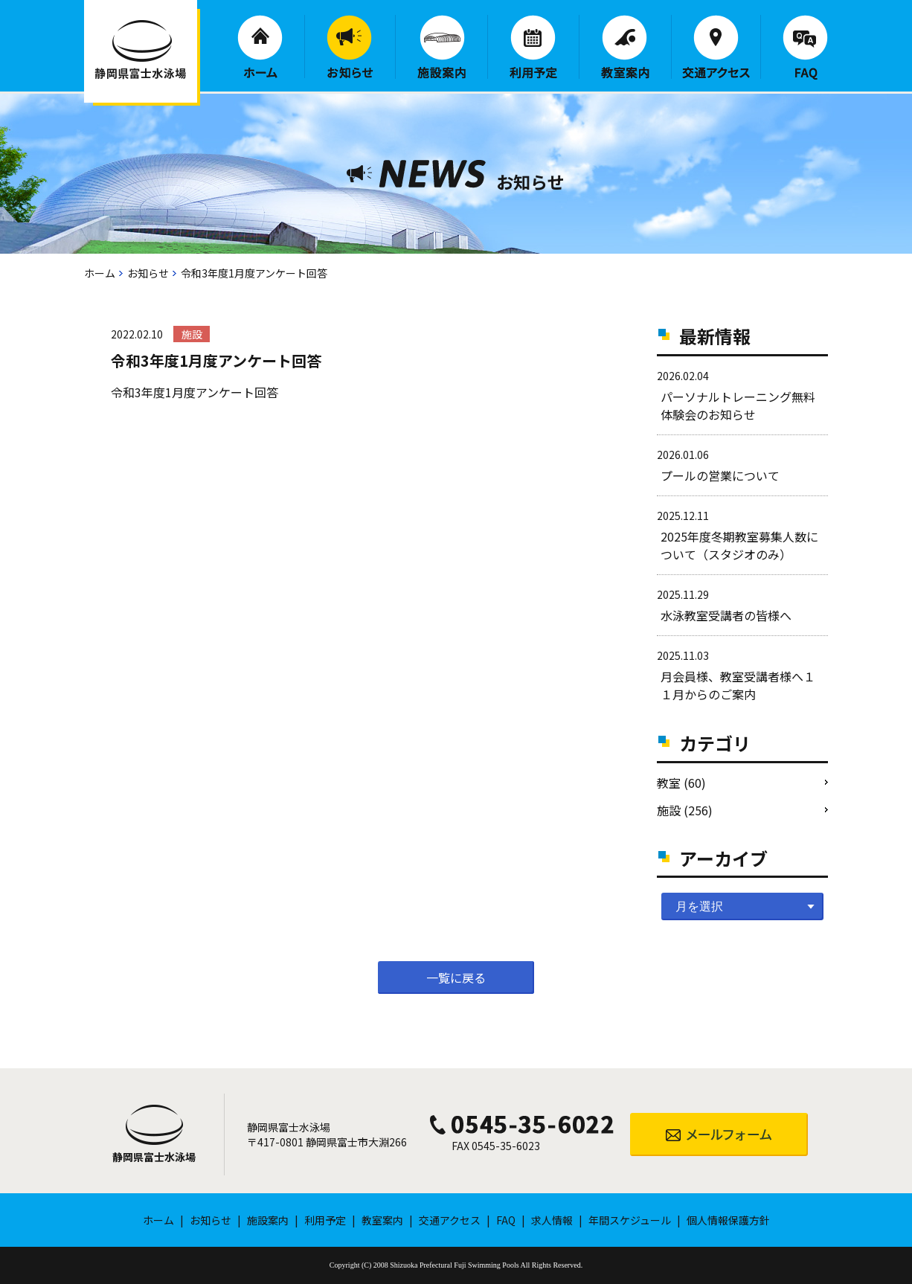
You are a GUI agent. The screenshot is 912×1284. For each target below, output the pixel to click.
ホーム (260, 46)
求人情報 (552, 1220)
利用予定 (533, 47)
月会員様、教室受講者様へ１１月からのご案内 (738, 685)
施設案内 (441, 47)
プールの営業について (720, 475)
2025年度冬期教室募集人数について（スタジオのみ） (739, 545)
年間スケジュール (629, 1220)
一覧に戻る (456, 977)
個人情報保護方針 (728, 1220)
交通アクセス (716, 47)
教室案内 (625, 47)
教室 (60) (681, 782)
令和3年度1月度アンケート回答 (194, 392)
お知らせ (350, 47)
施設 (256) (685, 810)
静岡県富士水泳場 (154, 1156)
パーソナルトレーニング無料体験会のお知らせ (738, 405)
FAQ (805, 47)
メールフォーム (719, 1134)
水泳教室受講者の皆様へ (726, 615)
